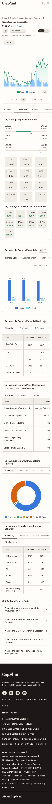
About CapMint (13, 796)
